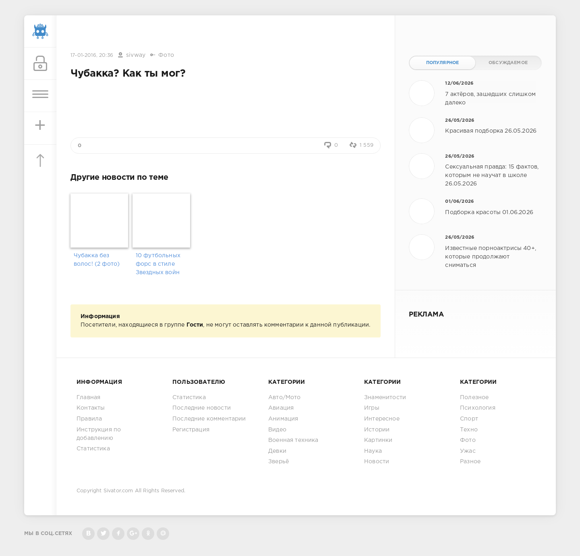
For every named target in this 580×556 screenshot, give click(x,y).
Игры (371, 408)
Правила (89, 418)
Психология (477, 408)
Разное (470, 461)
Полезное (474, 397)
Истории (376, 429)
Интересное (382, 418)
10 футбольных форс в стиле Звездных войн (158, 264)
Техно (469, 429)
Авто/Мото (284, 397)
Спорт (469, 418)
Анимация (283, 418)
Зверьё (278, 461)
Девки (277, 451)
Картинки (378, 440)
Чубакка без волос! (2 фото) (97, 260)
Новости (376, 461)
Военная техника (293, 440)
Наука (373, 451)
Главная (88, 397)
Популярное (442, 63)
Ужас (468, 451)
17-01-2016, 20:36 (91, 55)
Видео (277, 429)
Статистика (93, 448)
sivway (135, 55)
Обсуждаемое (508, 63)
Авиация (281, 408)
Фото (166, 55)
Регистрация (190, 429)
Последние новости (201, 408)
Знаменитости (385, 397)
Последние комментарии (209, 418)
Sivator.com (118, 491)
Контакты (91, 408)
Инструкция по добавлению (99, 434)
